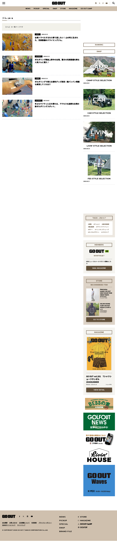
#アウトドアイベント (102, 229)
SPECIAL (44, 11)
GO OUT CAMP (90, 11)
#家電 (89, 226)
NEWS (62, 519)
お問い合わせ (13, 525)
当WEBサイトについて (8, 527)
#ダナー (90, 232)
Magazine (75, 11)
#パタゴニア (105, 234)
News (23, 11)
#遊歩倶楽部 (105, 226)
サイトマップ (21, 527)
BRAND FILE (65, 533)
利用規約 (34, 525)
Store (63, 11)
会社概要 (4, 525)
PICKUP (33, 11)
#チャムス (97, 226)
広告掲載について (24, 525)
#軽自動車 (91, 229)
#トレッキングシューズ (102, 232)
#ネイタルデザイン (93, 234)
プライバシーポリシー (45, 525)
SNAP (54, 11)
